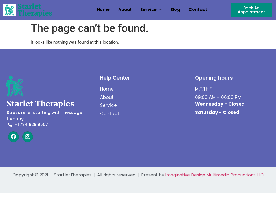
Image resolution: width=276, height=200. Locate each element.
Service (151, 9)
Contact (198, 9)
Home (103, 9)
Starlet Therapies (34, 10)
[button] (151, 9)
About (125, 9)
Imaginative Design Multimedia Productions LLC (214, 175)
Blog (175, 9)
